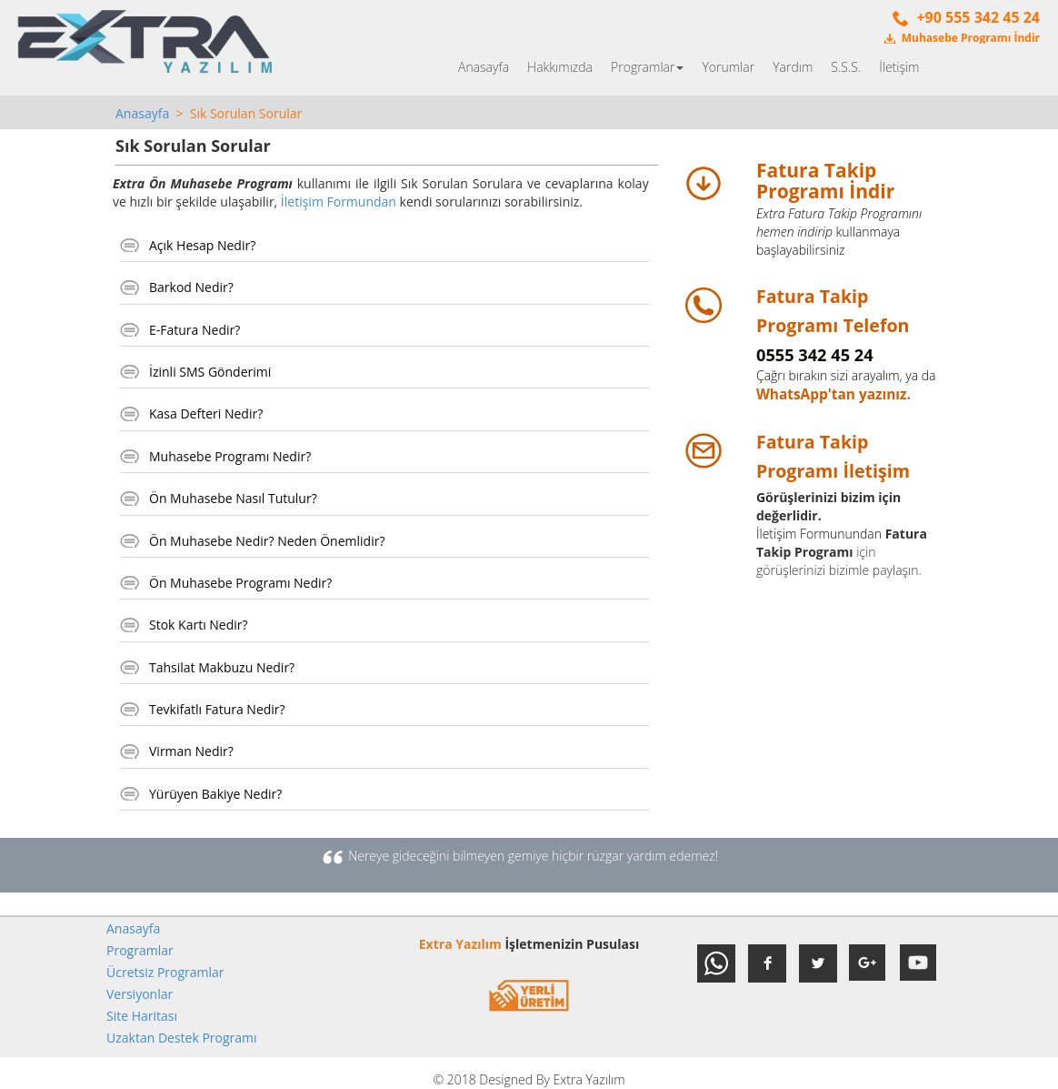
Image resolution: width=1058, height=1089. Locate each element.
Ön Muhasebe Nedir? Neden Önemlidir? (266, 541)
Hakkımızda (560, 67)
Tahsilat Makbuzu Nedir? (221, 667)
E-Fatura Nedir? (194, 330)
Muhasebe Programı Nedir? (230, 456)
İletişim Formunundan (819, 533)
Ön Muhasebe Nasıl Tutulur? (233, 498)
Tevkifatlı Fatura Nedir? (217, 709)
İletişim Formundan (338, 201)
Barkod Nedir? (191, 287)
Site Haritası (141, 1015)
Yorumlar (728, 67)
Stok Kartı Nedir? (198, 624)
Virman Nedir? (191, 751)
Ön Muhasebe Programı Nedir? (240, 583)
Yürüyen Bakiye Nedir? (215, 794)
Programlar (647, 67)
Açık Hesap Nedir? (202, 245)
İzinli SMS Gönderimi (210, 371)
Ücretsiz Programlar (165, 972)
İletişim (899, 67)
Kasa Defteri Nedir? (206, 413)
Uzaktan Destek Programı (181, 1037)
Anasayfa (483, 67)
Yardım (793, 67)
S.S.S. (846, 67)
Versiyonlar (139, 994)
